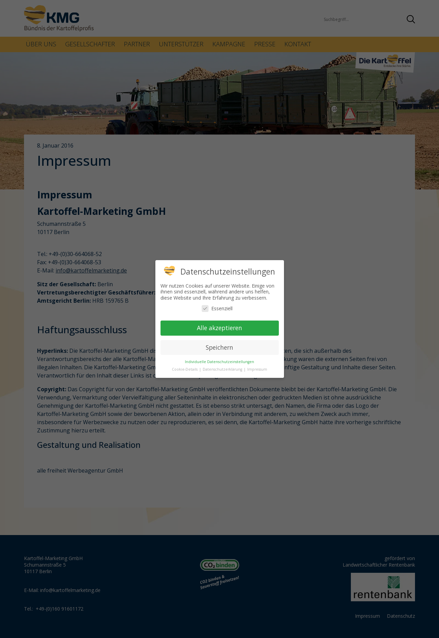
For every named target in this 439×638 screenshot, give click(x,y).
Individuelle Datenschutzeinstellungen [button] (219, 361)
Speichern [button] (219, 347)
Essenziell (217, 308)
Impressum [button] (257, 369)
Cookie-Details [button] (185, 369)
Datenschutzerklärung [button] (223, 369)
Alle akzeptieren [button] (219, 328)
